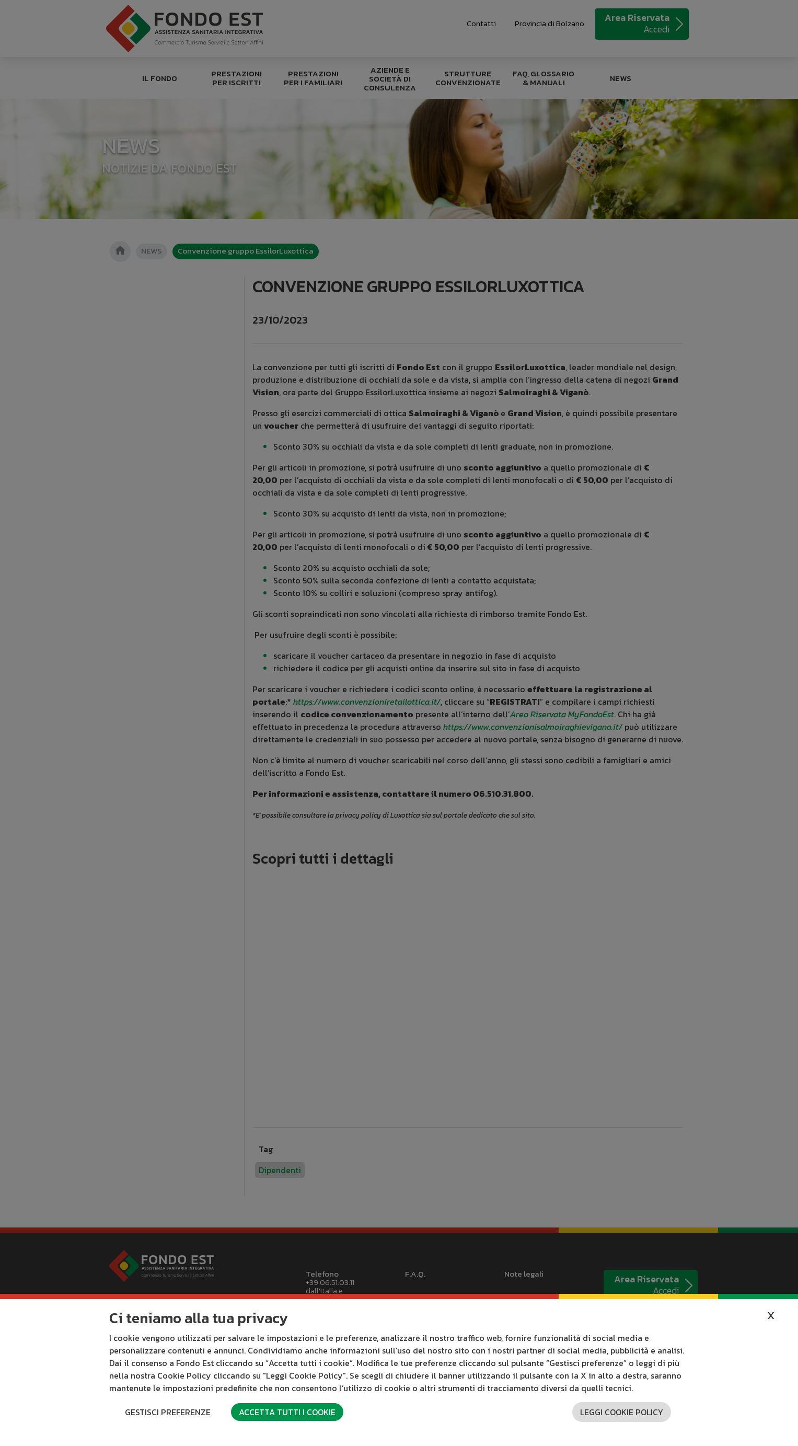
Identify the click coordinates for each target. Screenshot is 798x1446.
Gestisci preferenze (168, 1412)
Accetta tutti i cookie (287, 1412)
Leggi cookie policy (621, 1412)
